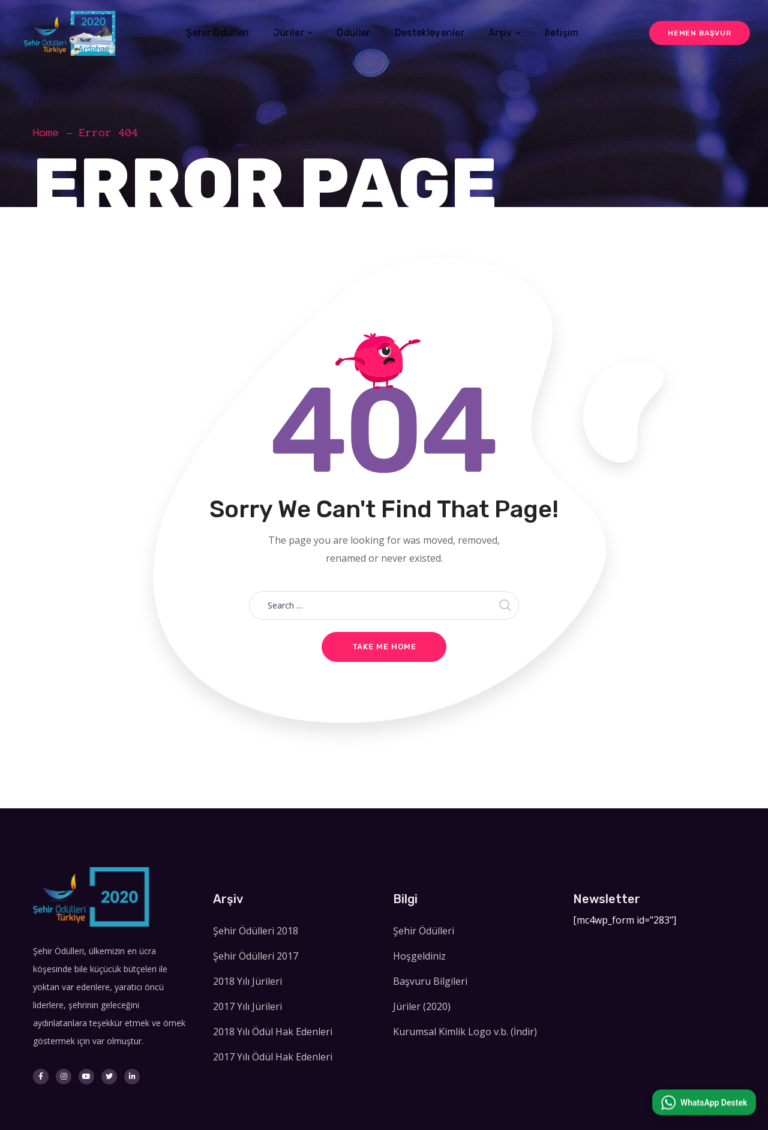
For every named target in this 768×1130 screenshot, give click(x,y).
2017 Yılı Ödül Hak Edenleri (272, 1056)
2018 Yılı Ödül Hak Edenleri (272, 1031)
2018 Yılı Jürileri (247, 981)
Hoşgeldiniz (419, 956)
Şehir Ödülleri (423, 930)
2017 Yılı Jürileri (247, 1006)
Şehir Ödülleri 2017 (255, 956)
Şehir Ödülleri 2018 (255, 930)
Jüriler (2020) (422, 1006)
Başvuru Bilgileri (430, 981)
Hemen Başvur (699, 33)
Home (46, 133)
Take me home (384, 646)
